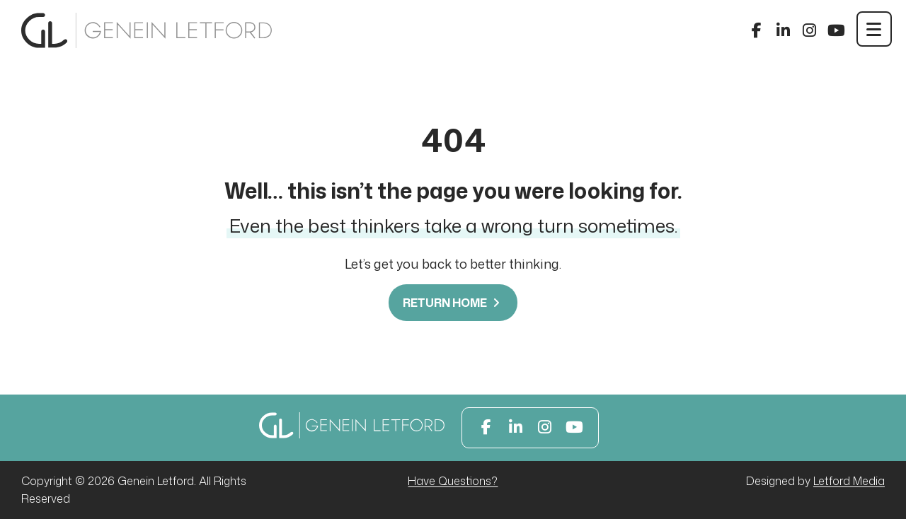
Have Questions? (453, 481)
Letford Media (849, 481)
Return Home (453, 302)
